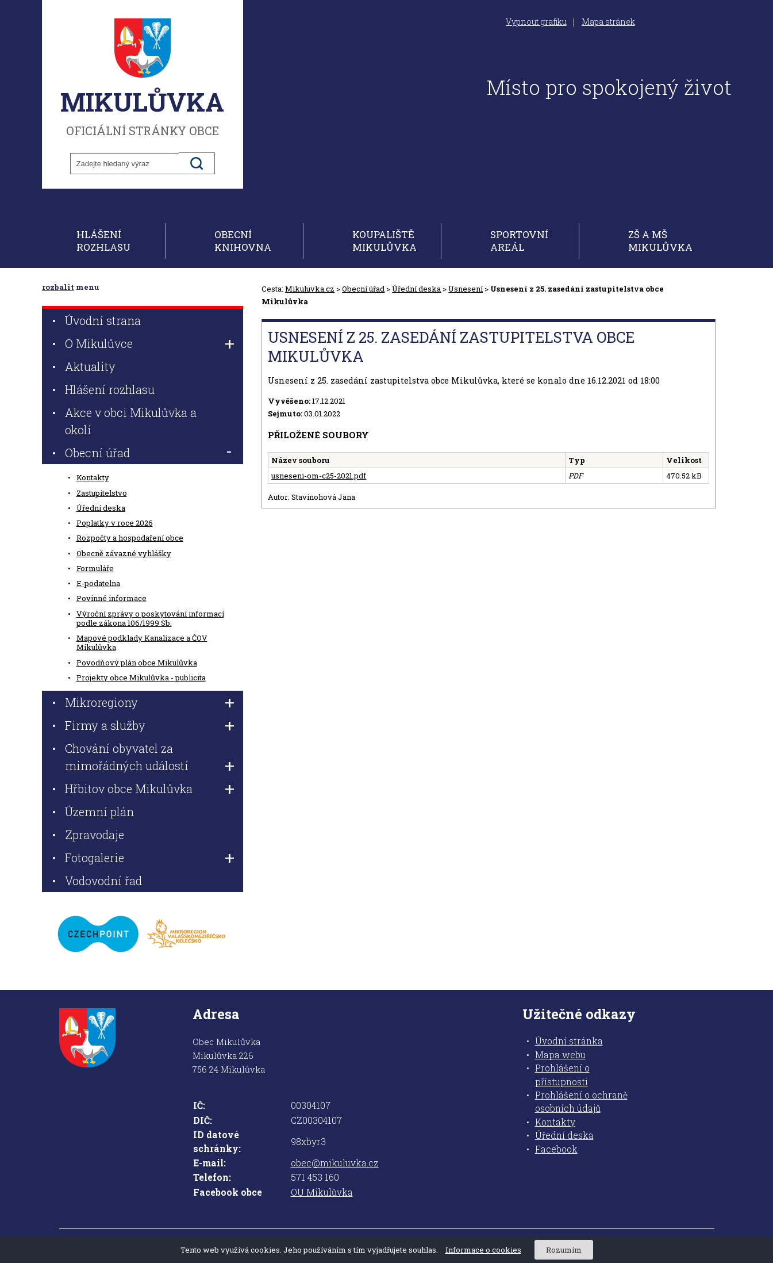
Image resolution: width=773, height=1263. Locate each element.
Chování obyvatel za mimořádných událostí (127, 757)
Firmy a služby (105, 725)
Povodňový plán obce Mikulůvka (136, 662)
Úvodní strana (103, 320)
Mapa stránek (608, 22)
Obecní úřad (363, 289)
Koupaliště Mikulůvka (384, 241)
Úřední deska (416, 289)
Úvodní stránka (569, 1041)
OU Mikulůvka (322, 1192)
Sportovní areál (519, 241)
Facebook (556, 1149)
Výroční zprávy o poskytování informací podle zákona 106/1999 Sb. (150, 618)
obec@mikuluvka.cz (335, 1163)
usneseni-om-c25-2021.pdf (318, 475)
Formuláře (95, 568)
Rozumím (564, 1250)
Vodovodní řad (103, 880)
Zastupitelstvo (101, 493)
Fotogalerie (94, 857)
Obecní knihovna (242, 241)
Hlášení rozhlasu (103, 241)
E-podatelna (98, 583)
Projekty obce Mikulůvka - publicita (141, 677)
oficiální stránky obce (142, 77)
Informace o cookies (483, 1250)
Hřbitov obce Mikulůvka (129, 788)
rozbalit (58, 287)
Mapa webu (560, 1055)
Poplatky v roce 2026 (114, 523)
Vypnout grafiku (536, 22)
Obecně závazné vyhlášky (123, 553)
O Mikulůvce (99, 343)
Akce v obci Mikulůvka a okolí (131, 421)
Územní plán (99, 811)
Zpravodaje (94, 834)
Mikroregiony (101, 702)
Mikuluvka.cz (309, 289)
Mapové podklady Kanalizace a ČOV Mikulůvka (141, 642)
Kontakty (92, 477)
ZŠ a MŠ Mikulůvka (660, 241)
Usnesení (465, 289)
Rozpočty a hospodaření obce (129, 538)
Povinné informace (111, 598)
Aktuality (90, 366)
